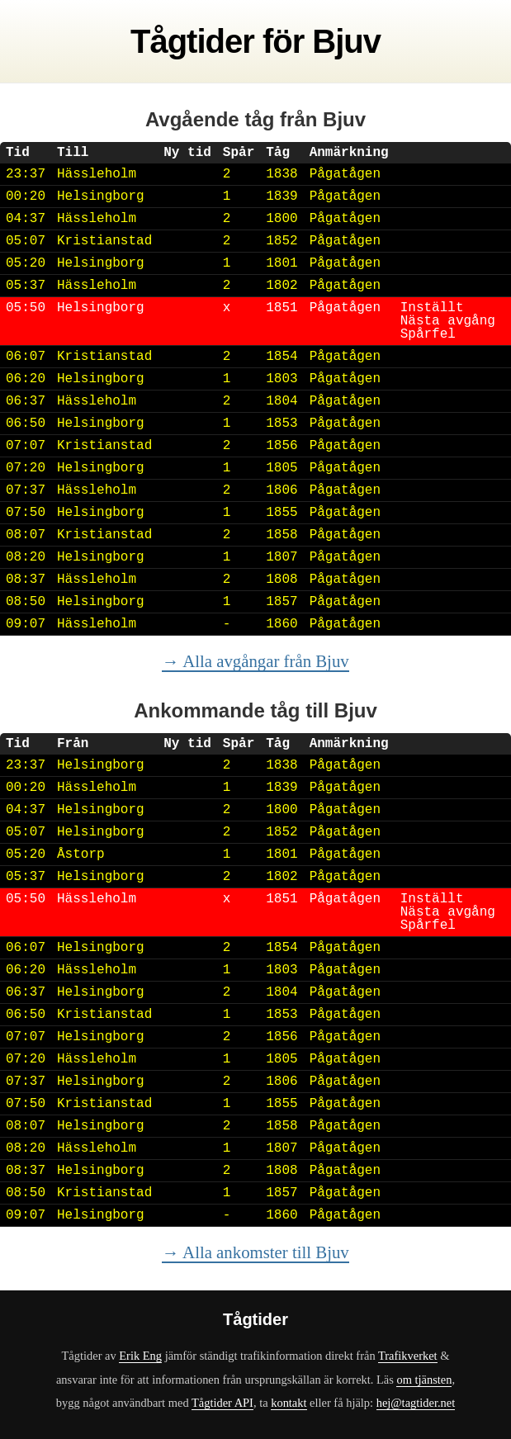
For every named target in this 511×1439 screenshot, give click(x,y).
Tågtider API (222, 1402)
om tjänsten (424, 1379)
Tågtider (192, 41)
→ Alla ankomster (255, 1252)
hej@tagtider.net (415, 1402)
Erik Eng (140, 1355)
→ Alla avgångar (255, 660)
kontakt (288, 1402)
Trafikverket (408, 1355)
